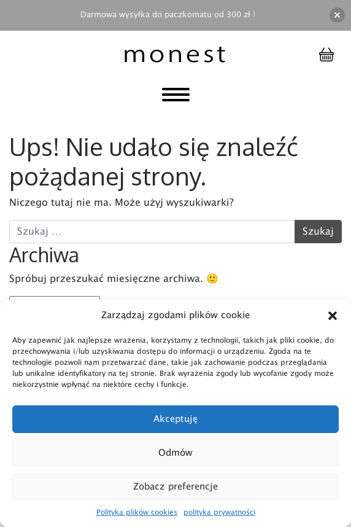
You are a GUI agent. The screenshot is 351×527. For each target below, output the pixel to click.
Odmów (175, 453)
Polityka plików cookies (136, 512)
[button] (332, 316)
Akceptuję (175, 419)
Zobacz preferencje (175, 487)
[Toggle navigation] (176, 97)
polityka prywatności (219, 512)
